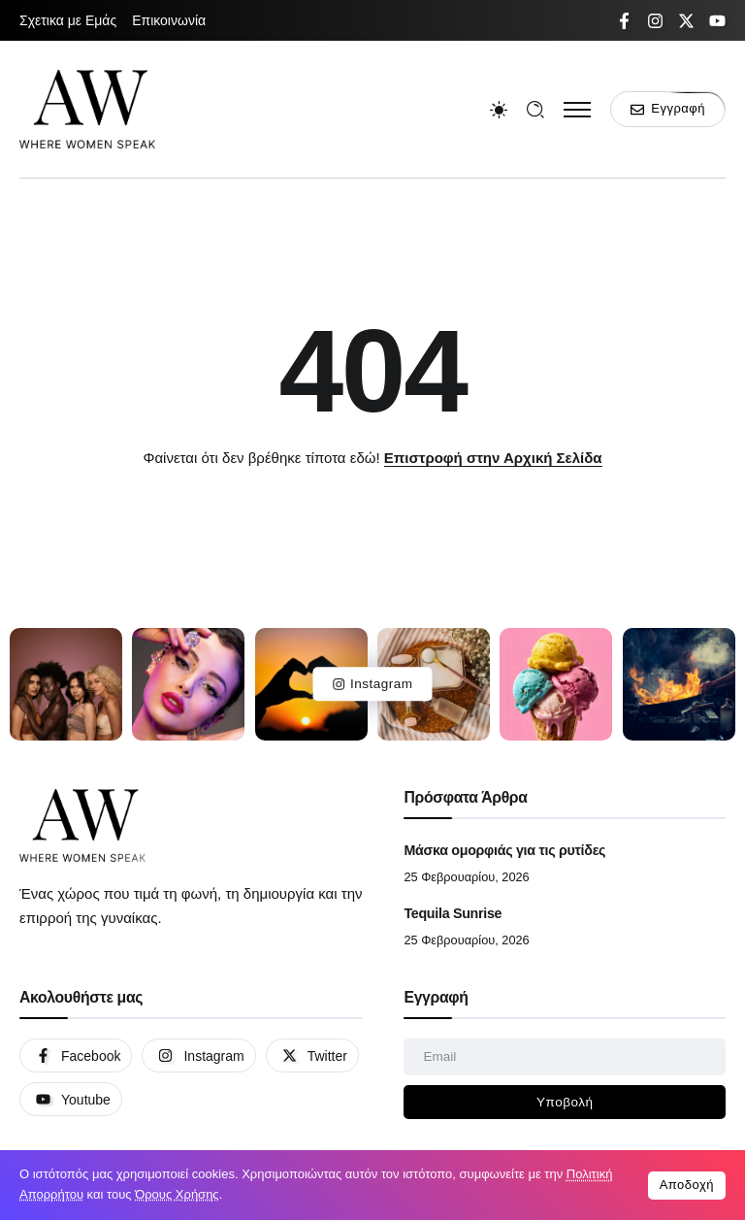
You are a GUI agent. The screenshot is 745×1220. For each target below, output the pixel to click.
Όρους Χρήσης (177, 1194)
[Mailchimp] (565, 1102)
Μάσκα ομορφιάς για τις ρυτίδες (504, 850)
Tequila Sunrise (453, 913)
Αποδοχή (687, 1184)
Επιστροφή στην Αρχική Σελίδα (493, 457)
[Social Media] (624, 21)
